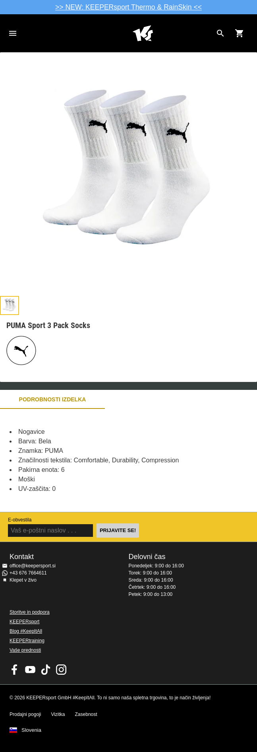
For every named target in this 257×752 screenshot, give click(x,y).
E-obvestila (19, 520)
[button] (9, 305)
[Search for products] (220, 33)
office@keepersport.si (33, 566)
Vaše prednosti (25, 650)
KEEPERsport (24, 621)
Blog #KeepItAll (26, 631)
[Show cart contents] (239, 33)
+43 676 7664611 (28, 573)
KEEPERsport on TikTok (46, 669)
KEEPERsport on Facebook (15, 669)
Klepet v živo (23, 580)
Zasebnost (86, 714)
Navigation (12, 33)
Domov (143, 33)
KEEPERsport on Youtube (30, 669)
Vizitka (58, 714)
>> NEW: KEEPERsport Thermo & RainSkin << (128, 7)
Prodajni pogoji (25, 714)
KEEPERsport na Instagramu (61, 669)
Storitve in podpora (30, 612)
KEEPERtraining (27, 640)
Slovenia (31, 730)
